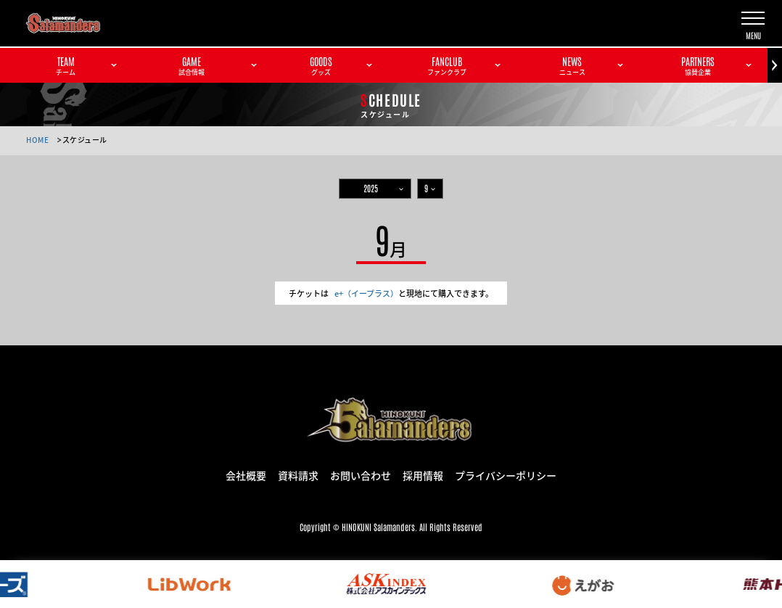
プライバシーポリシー (505, 474)
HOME (37, 139)
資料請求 (298, 474)
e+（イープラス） (366, 293)
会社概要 (246, 474)
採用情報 (423, 474)
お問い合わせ (360, 474)
